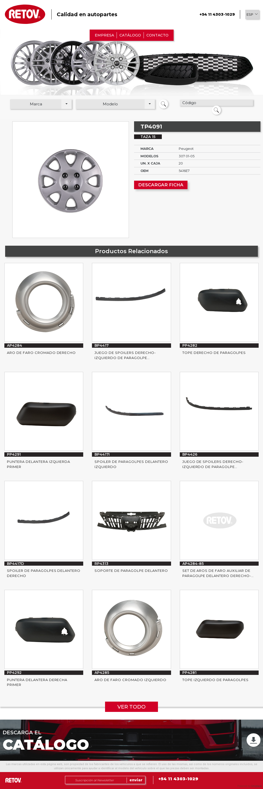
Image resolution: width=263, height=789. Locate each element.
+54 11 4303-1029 (217, 14)
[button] (252, 14)
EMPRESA (104, 35)
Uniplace (256, 786)
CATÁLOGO (130, 35)
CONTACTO (157, 35)
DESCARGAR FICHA (160, 184)
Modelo (110, 104)
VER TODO (131, 707)
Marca (36, 104)
